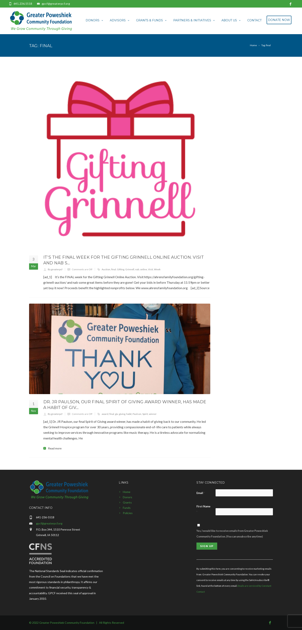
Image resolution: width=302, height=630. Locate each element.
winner (153, 413)
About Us (231, 20)
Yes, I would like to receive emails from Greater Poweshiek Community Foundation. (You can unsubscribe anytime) (232, 533)
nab (137, 269)
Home (126, 492)
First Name (203, 509)
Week (157, 269)
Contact (254, 20)
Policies (128, 513)
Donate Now (279, 20)
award (105, 413)
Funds (127, 507)
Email (200, 493)
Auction (106, 269)
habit (129, 413)
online (143, 269)
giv (116, 413)
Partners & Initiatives (194, 20)
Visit (150, 269)
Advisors (120, 20)
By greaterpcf (55, 269)
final (113, 269)
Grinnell (129, 269)
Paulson (137, 413)
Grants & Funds (151, 20)
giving (122, 413)
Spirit (145, 413)
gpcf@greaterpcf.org (56, 3)
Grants (127, 502)
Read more (55, 448)
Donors (95, 20)
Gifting (120, 269)
